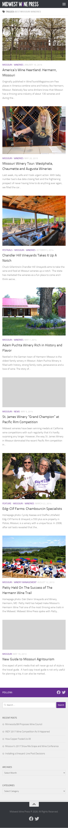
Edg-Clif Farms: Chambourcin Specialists (32, 509)
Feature (6, 503)
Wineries (18, 64)
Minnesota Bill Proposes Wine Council (23, 724)
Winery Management (25, 582)
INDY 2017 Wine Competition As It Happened (27, 731)
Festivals (7, 250)
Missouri (7, 64)
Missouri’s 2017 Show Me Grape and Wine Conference (32, 746)
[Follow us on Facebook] (59, 692)
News (17, 411)
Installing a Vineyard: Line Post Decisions (25, 753)
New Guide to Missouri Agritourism (28, 659)
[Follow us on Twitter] (64, 692)
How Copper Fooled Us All (18, 738)
